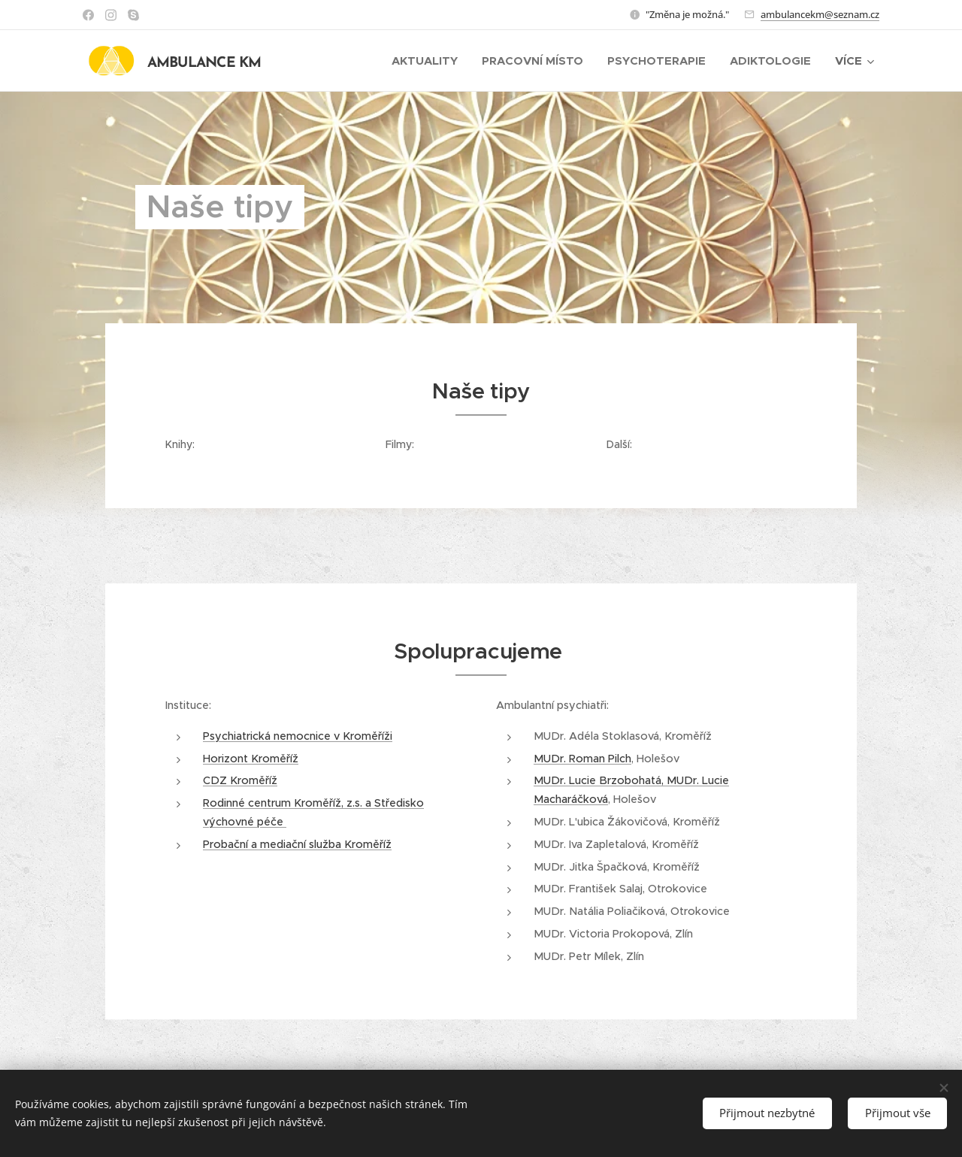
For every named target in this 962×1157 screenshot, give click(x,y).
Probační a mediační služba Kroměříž (297, 843)
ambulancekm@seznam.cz (820, 14)
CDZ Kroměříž (240, 780)
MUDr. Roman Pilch (582, 758)
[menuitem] (429, 61)
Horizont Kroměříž (250, 758)
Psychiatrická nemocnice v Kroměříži (297, 735)
